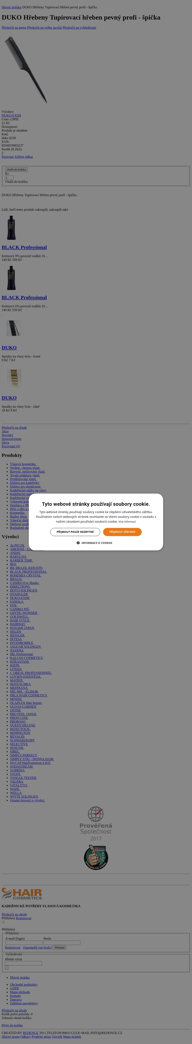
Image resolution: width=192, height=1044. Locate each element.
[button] (96, 542)
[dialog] (96, 522)
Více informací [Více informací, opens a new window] (127, 521)
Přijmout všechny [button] (122, 532)
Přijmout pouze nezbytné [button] (75, 532)
